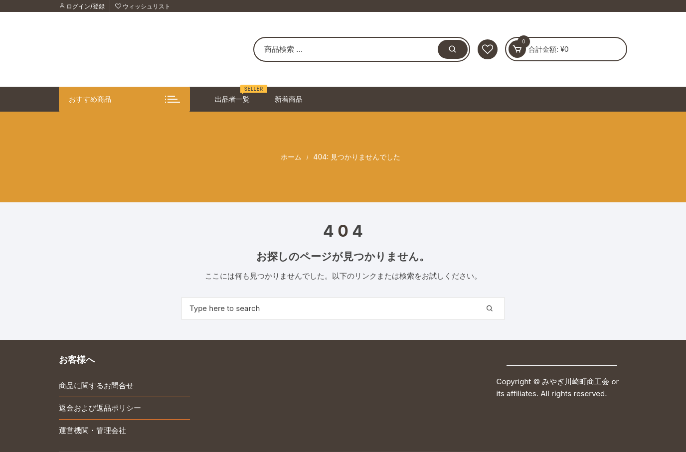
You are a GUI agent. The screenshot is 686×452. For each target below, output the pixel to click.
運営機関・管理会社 (92, 430)
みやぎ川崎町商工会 (575, 381)
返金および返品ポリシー (100, 408)
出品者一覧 (236, 95)
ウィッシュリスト (143, 6)
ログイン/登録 (82, 6)
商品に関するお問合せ (96, 385)
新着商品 (289, 99)
